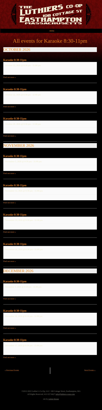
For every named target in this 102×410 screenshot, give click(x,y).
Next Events (89, 370)
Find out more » (9, 77)
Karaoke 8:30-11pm (14, 59)
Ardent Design (53, 399)
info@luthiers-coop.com (65, 394)
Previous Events (12, 370)
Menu (51, 31)
